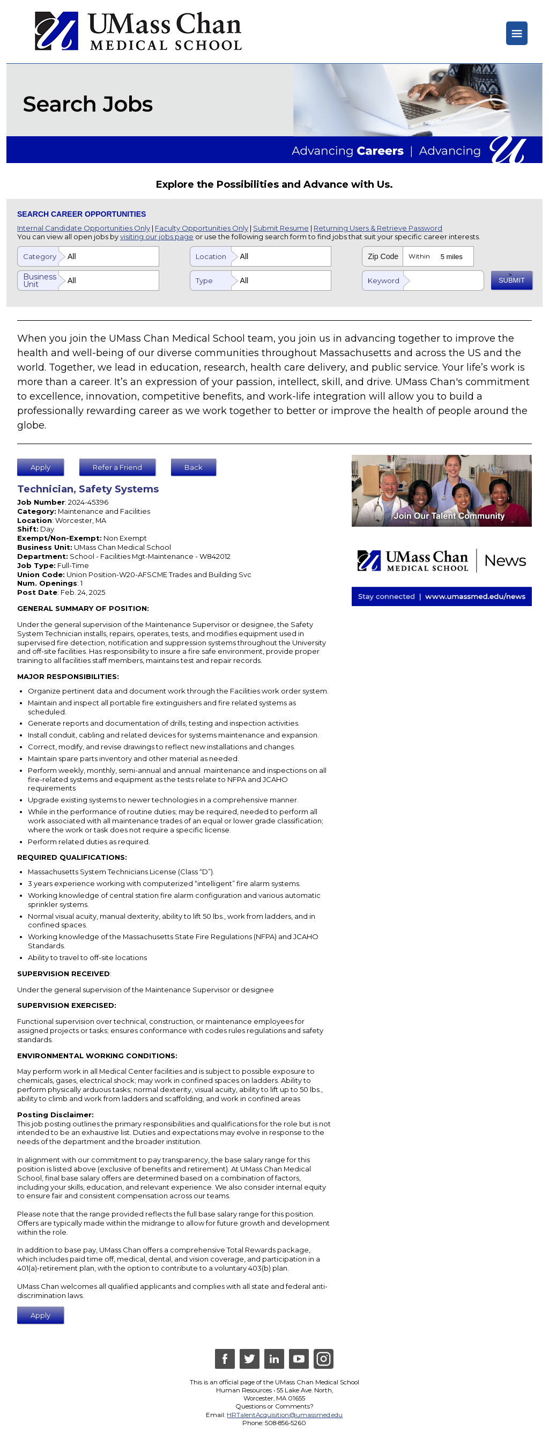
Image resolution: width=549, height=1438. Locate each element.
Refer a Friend (117, 467)
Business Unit (39, 280)
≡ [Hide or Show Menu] (516, 33)
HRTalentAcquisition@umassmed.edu (285, 1415)
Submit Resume (281, 228)
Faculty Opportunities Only (201, 228)
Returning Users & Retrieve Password (378, 228)
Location (211, 256)
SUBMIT (512, 280)
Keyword (383, 280)
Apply (40, 467)
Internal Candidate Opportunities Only (83, 228)
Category (39, 256)
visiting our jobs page (157, 236)
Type (204, 280)
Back (194, 467)
